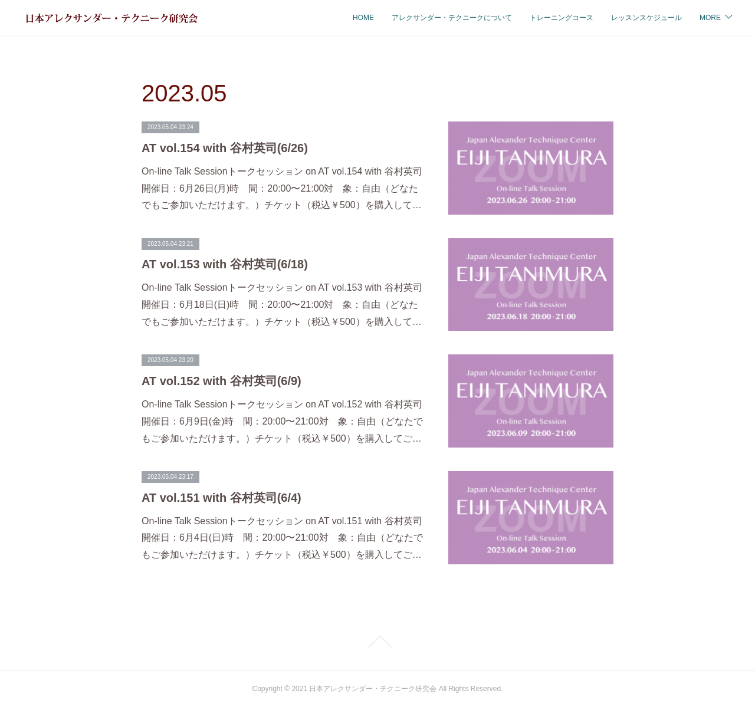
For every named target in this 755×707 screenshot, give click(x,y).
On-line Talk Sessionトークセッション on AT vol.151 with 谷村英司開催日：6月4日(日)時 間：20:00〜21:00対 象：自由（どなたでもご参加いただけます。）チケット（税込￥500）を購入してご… (282, 538)
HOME (267, 18)
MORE (710, 18)
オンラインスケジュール (643, 18)
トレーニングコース (466, 18)
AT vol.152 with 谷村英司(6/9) (221, 380)
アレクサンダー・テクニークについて (356, 18)
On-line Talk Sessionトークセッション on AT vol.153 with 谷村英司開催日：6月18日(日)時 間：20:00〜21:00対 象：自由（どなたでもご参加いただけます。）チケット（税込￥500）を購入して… (282, 304)
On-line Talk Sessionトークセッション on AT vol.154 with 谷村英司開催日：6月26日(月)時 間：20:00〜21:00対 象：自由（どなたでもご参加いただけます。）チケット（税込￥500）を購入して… (282, 188)
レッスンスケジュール (551, 18)
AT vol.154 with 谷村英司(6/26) (225, 148)
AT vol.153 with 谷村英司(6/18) (225, 264)
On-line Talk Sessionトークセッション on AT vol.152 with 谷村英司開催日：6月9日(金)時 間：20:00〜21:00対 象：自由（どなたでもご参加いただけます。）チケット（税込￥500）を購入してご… (282, 421)
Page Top (377, 641)
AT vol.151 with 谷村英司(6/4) (221, 497)
